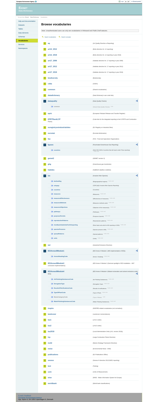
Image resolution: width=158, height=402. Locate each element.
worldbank (52, 383)
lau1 (49, 320)
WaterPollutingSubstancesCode (64, 301)
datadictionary (54, 95)
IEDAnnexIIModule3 (56, 263)
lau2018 (51, 331)
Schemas (21, 37)
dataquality (52, 101)
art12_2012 (52, 49)
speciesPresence (59, 229)
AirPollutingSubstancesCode (63, 279)
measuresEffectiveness (61, 198)
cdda (50, 84)
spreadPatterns (59, 234)
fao (49, 139)
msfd (50, 343)
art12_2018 (52, 55)
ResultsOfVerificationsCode (63, 288)
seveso (51, 360)
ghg (49, 164)
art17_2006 (52, 61)
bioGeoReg (57, 181)
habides (51, 170)
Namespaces (23, 48)
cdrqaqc (56, 185)
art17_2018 (52, 72)
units (55, 238)
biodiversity (53, 78)
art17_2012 (52, 66)
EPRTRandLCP (54, 119)
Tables (20, 29)
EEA (27, 1)
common (51, 89)
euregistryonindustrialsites (59, 127)
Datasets (21, 25)
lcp (49, 337)
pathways (57, 211)
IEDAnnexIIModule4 (56, 271)
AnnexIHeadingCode (61, 256)
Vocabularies (23, 40)
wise (50, 378)
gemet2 (51, 158)
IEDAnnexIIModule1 (56, 251)
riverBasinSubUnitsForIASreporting (66, 225)
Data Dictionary (34, 17)
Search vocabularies (50, 37)
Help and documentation (26, 21)
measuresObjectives (61, 207)
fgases (50, 145)
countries (57, 150)
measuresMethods (60, 203)
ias (49, 176)
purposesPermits (59, 216)
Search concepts (66, 37)
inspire (51, 308)
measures (57, 194)
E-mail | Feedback (24, 395)
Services (21, 44)
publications (53, 354)
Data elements (23, 33)
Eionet (27, 17)
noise (50, 349)
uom (50, 372)
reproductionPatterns (61, 220)
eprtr (50, 113)
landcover (52, 314)
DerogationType (59, 284)
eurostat (51, 133)
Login (122, 1)
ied (49, 245)
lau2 (49, 326)
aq (49, 43)
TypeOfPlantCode (60, 292)
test (49, 366)
